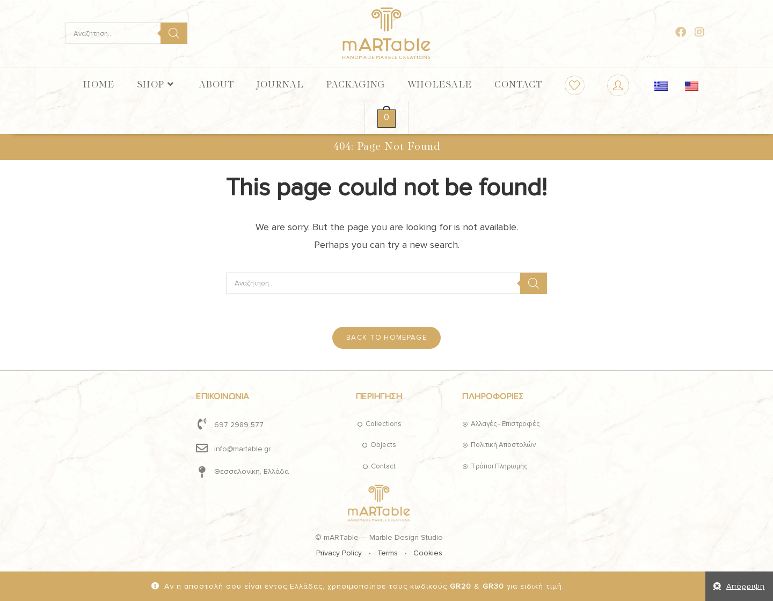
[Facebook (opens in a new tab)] (680, 32)
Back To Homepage (386, 337)
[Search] (174, 33)
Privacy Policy (339, 553)
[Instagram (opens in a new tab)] (699, 32)
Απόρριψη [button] (745, 586)
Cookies (427, 553)
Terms (387, 553)
